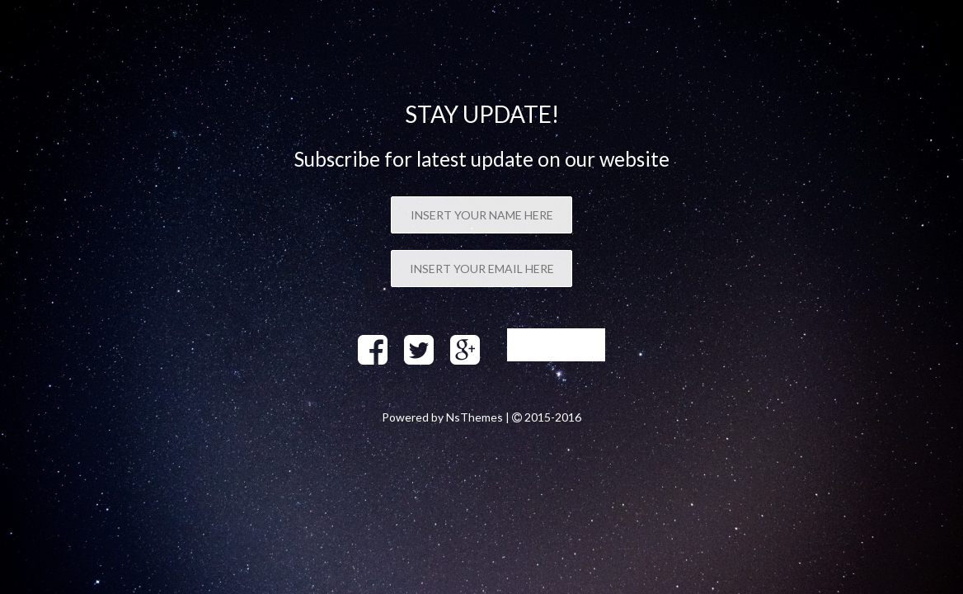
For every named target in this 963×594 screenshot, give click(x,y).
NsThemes (474, 417)
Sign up (556, 344)
